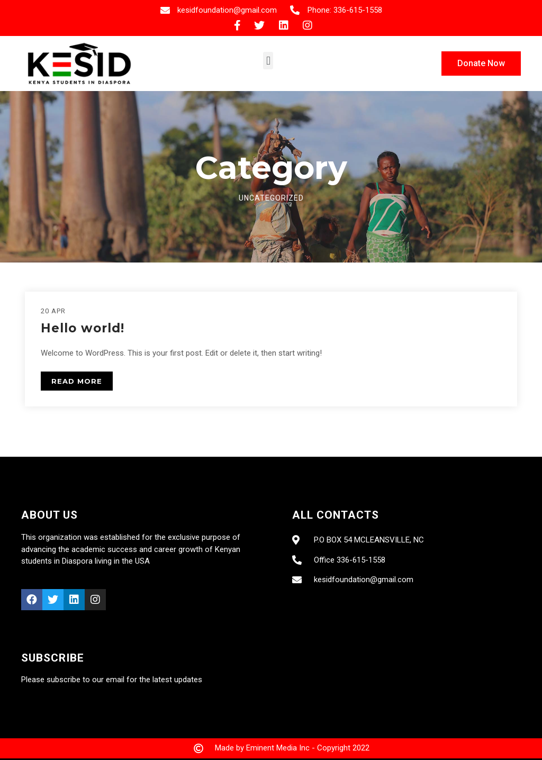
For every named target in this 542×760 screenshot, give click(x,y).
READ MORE (76, 381)
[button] (268, 60)
